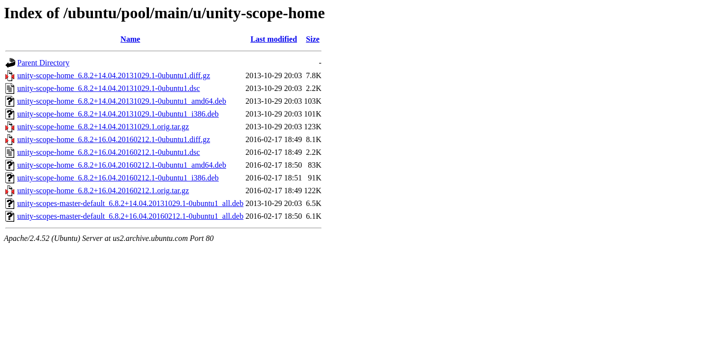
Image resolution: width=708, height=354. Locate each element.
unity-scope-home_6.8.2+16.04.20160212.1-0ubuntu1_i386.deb (118, 178)
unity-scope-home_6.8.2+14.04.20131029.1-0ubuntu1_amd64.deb (121, 101)
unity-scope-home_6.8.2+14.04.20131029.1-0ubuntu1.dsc (108, 88)
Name (130, 39)
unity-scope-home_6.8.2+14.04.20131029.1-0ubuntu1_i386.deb (118, 114)
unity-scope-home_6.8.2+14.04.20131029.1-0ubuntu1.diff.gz (113, 75)
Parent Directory (43, 63)
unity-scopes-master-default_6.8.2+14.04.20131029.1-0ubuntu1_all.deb (130, 203)
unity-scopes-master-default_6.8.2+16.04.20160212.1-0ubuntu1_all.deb (130, 216)
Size (313, 39)
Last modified (273, 39)
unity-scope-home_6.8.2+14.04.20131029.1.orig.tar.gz (103, 126)
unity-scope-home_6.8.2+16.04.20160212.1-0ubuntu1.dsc (108, 152)
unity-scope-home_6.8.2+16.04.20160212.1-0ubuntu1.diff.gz (113, 139)
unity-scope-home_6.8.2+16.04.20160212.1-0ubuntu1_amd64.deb (121, 165)
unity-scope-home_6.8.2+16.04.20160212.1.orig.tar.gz (103, 190)
